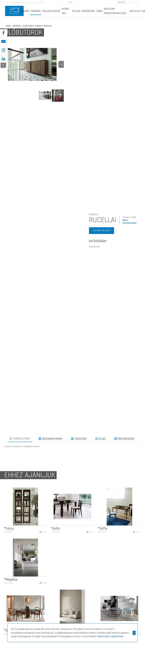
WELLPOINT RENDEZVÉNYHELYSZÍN (115, 11)
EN (75, 2)
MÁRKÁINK (24, 10)
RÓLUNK (76, 10)
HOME (8, 26)
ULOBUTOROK (27, 26)
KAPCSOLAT (135, 10)
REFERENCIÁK (88, 10)
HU (70, 2)
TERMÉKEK (36, 10)
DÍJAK (100, 439)
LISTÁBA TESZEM (101, 230)
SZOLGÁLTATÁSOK (51, 10)
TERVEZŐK (79, 439)
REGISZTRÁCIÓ (133, 2)
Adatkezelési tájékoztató (110, 636)
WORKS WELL (65, 11)
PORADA (38, 26)
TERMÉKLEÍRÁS (20, 439)
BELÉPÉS (121, 2)
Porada (8, 545)
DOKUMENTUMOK (50, 439)
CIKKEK (99, 10)
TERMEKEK (16, 26)
